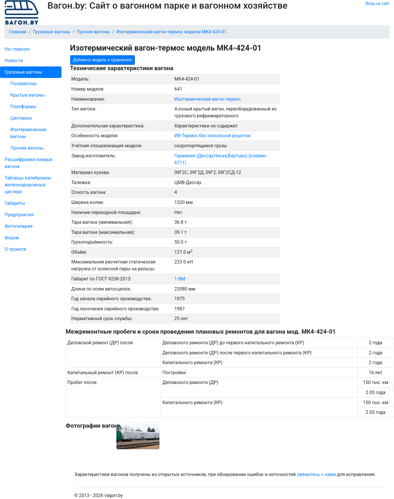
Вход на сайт (378, 3)
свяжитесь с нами (316, 474)
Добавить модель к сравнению (102, 60)
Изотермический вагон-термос (207, 99)
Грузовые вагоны (23, 72)
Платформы (23, 106)
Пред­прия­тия (19, 214)
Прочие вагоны (26, 148)
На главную (17, 49)
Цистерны (21, 118)
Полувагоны (23, 83)
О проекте (15, 249)
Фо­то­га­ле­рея (18, 226)
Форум (12, 237)
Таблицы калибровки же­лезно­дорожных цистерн (28, 184)
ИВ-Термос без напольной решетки (212, 135)
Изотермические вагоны (28, 133)
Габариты (15, 203)
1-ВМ (179, 279)
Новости (14, 60)
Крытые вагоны (27, 95)
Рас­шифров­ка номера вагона (28, 163)
